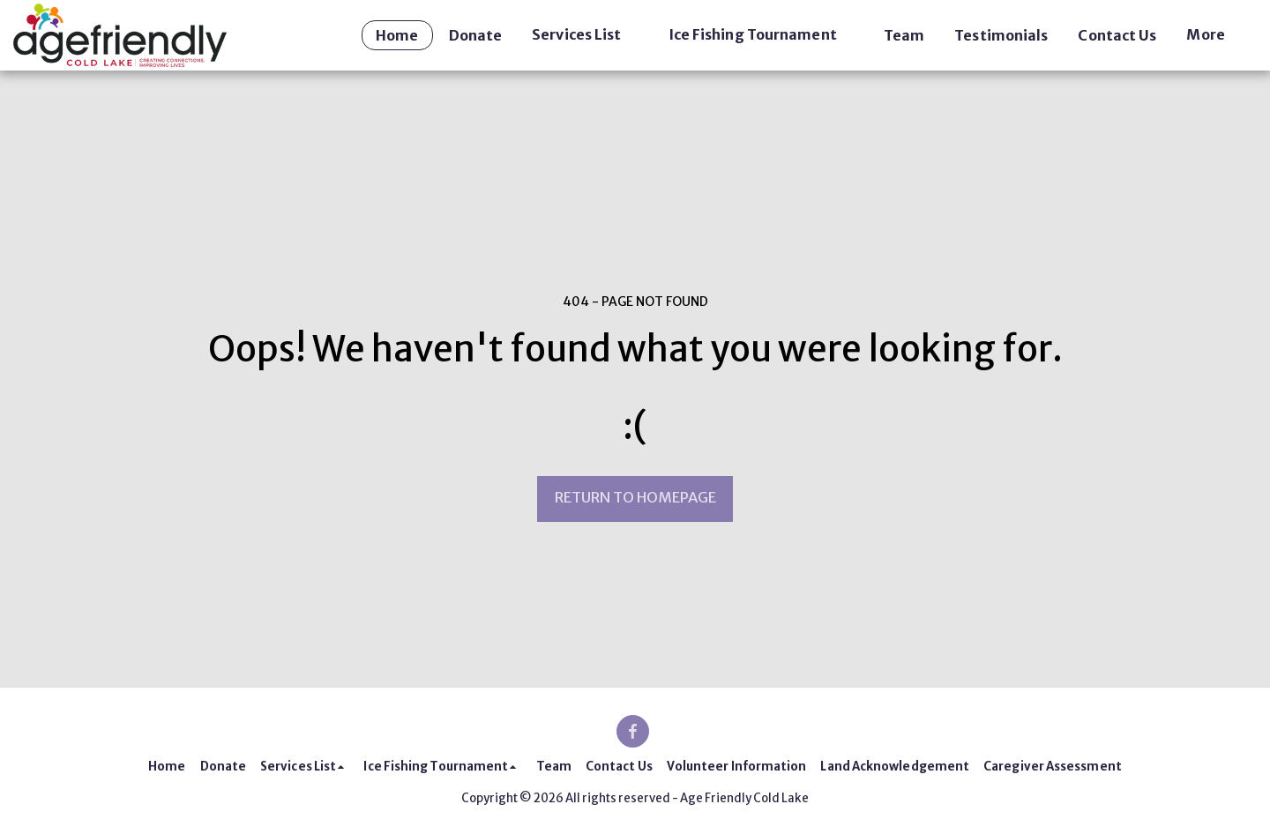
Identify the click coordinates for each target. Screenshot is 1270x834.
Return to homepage (635, 497)
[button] (585, 34)
